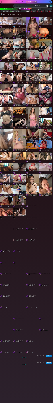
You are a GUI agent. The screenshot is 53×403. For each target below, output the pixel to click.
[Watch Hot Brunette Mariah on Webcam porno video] (45, 134)
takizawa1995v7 (19, 206)
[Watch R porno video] (19, 258)
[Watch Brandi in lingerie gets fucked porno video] (32, 291)
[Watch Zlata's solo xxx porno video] (6, 348)
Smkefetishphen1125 (33, 307)
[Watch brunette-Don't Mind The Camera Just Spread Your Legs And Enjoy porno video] (6, 89)
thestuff (18, 173)
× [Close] (50, 2)
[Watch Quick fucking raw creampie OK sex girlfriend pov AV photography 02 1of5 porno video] (6, 33)
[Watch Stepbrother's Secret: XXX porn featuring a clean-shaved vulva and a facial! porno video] (32, 269)
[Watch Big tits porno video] (32, 336)
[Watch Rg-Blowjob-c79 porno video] (45, 123)
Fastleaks (44, 83)
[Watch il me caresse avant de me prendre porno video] (45, 101)
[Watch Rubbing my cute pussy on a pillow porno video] (45, 252)
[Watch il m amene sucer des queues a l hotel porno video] (19, 336)
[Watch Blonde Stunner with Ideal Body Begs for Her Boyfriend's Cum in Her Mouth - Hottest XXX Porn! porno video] (6, 213)
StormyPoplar (19, 38)
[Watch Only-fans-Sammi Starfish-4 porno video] (19, 190)
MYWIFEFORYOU (45, 330)
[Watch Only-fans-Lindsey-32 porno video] (19, 140)
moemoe (31, 341)
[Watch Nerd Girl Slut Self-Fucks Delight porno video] (19, 224)
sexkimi (18, 83)
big (50, 11)
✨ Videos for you (35, 9)
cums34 (18, 229)
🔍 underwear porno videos (11, 14)
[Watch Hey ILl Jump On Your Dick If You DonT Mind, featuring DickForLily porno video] (6, 67)
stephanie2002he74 (20, 184)
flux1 (18, 49)
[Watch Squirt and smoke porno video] (32, 303)
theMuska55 (6, 341)
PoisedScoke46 (45, 150)
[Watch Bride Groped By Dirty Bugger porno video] (19, 314)
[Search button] (47, 6)
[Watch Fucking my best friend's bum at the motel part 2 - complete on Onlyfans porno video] (19, 179)
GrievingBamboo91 (7, 184)
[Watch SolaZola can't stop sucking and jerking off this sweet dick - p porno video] (45, 185)
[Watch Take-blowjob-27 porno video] (19, 112)
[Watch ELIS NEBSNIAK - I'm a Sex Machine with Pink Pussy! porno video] (45, 269)
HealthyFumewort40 (7, 94)
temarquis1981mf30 (33, 173)
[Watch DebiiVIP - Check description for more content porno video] (45, 78)
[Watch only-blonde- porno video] (19, 95)
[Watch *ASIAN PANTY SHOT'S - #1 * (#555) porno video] (45, 89)
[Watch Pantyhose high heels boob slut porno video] (32, 185)
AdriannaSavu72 (32, 38)
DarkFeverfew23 (19, 105)
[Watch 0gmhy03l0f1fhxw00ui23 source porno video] (45, 50)
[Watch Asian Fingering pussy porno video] (6, 101)
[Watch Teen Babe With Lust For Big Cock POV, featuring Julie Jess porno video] (32, 101)
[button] (51, 6)
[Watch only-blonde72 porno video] (6, 179)
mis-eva (31, 150)
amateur (33, 11)
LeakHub (31, 285)
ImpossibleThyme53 (20, 262)
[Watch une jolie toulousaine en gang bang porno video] (32, 44)
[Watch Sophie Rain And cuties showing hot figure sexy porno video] (32, 280)
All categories (25, 11)
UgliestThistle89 (19, 60)
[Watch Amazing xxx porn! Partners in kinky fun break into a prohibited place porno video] (6, 269)
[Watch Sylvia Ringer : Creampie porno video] (45, 230)
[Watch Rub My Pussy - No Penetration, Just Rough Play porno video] (32, 134)
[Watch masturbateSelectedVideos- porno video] (6, 118)
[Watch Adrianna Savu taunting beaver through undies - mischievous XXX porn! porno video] (32, 28)
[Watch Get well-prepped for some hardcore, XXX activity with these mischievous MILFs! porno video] (32, 213)
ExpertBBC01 (6, 285)
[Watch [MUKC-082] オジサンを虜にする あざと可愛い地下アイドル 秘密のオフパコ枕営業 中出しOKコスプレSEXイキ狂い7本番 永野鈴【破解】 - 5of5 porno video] (19, 78)
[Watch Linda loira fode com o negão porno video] (6, 280)
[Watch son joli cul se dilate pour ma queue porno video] (19, 123)
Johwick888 (6, 352)
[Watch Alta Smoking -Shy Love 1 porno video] (19, 157)
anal (38, 11)
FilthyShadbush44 (45, 38)
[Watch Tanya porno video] (32, 348)
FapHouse (32, 229)
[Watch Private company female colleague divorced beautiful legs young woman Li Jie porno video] (6, 56)
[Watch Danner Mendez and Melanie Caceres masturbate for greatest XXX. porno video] (32, 67)
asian (42, 11)
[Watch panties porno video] (45, 168)
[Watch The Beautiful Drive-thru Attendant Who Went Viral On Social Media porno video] (19, 33)
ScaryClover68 (45, 128)
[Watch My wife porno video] (45, 325)
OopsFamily (19, 240)
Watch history (14, 11)
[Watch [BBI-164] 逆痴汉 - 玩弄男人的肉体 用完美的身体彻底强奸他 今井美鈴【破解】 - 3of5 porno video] (32, 89)
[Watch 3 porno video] (32, 252)
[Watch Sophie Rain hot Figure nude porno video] (19, 275)
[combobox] (29, 6)
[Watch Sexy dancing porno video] (45, 207)
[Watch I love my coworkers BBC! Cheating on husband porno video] (45, 297)
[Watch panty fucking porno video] (19, 168)
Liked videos (5, 11)
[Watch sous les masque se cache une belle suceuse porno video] (32, 78)
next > (49, 356)
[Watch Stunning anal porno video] (19, 247)
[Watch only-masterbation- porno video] (45, 67)
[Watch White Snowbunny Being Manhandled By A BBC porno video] (32, 320)
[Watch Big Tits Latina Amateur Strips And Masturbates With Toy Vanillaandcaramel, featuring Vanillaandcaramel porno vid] (45, 33)
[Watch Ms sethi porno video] (45, 314)
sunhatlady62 (44, 139)
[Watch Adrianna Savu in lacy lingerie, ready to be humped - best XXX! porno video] (32, 118)
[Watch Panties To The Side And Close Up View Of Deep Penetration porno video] (6, 230)
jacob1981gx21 (6, 206)
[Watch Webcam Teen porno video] (32, 146)
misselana (31, 139)
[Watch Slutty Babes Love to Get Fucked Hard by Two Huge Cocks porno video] (32, 224)
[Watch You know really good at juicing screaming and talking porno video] (6, 22)
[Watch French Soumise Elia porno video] (45, 342)
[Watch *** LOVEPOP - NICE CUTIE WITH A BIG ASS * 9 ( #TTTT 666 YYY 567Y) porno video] (6, 78)
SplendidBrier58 (6, 195)
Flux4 (18, 251)
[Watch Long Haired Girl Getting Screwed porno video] (6, 168)
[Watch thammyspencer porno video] (45, 146)
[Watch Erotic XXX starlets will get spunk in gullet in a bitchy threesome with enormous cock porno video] (6, 291)
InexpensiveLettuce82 (33, 161)
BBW (46, 11)
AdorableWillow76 (32, 105)
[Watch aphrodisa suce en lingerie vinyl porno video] (6, 44)
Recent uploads (47, 9)
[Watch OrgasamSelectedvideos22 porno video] (32, 157)
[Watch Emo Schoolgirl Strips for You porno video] (19, 22)
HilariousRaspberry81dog (8, 83)
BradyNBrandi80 (32, 296)
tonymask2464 (6, 27)
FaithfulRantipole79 (20, 195)
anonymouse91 (6, 105)
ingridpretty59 (19, 27)
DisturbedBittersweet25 (46, 60)
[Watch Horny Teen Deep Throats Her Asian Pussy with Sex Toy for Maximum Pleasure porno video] (6, 303)
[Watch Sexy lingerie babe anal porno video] (6, 258)
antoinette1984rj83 (45, 161)
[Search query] (28, 6)
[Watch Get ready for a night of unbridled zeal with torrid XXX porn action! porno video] (19, 235)
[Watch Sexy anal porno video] (19, 44)
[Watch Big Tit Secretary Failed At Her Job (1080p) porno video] (6, 157)
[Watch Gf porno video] (19, 297)
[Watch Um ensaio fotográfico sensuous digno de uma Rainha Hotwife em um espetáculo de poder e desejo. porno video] (6, 202)
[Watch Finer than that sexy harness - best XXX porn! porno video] (19, 348)
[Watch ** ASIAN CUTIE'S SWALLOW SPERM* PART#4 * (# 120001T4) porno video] (6, 247)
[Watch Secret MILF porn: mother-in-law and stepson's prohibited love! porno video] (45, 280)
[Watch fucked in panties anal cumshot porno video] (45, 112)
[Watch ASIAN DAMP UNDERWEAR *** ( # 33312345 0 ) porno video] (32, 202)
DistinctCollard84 (6, 173)
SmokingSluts (19, 161)
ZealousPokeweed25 (33, 60)
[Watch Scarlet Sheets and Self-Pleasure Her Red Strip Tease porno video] (32, 235)
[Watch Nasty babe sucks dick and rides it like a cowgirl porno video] (19, 56)
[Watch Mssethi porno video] (6, 320)
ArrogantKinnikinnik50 (46, 27)
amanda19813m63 (45, 274)
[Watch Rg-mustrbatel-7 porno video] (45, 22)
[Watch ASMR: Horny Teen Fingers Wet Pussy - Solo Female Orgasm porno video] (6, 336)
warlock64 (6, 49)
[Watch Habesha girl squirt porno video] (6, 140)
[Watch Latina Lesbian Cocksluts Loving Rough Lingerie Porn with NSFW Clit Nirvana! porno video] (19, 325)
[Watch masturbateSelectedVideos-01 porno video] (32, 56)
